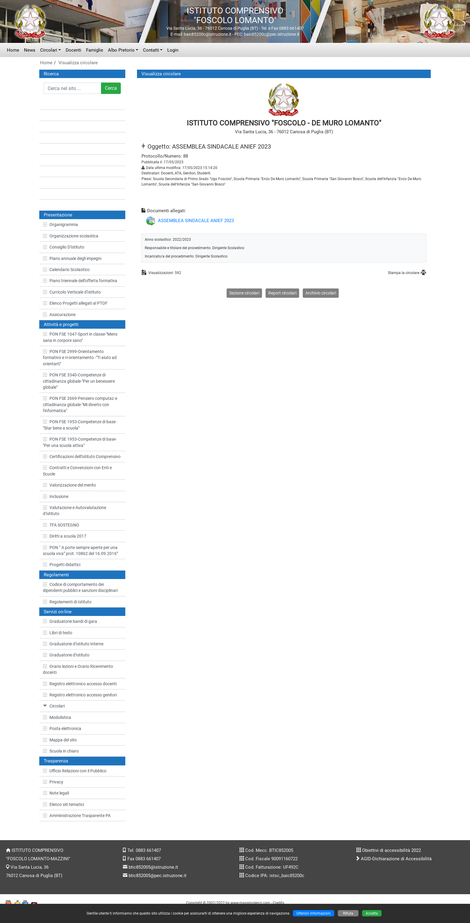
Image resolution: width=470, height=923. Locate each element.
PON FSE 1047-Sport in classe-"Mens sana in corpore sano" (80, 337)
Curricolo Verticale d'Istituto (72, 292)
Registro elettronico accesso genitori (80, 694)
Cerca (111, 88)
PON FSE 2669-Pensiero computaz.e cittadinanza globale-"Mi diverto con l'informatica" (80, 404)
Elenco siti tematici (63, 804)
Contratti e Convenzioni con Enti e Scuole (77, 470)
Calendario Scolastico (66, 269)
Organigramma (60, 224)
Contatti (151, 50)
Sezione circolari (244, 293)
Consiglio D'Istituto (63, 247)
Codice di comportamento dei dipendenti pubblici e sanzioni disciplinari (80, 587)
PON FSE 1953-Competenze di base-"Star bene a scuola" (80, 424)
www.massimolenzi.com (250, 902)
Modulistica (57, 717)
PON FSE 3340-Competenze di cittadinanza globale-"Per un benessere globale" (79, 381)
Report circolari (282, 293)
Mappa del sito (60, 739)
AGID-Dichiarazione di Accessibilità (396, 858)
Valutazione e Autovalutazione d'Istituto (74, 510)
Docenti (73, 50)
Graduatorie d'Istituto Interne (73, 643)
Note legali (56, 793)
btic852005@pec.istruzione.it (157, 875)
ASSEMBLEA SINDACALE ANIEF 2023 (196, 220)
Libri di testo (57, 632)
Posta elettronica (62, 728)
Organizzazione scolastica (70, 236)
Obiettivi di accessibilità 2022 (391, 850)
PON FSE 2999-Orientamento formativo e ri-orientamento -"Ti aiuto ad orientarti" (80, 357)
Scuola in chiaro (61, 751)
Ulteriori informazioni (313, 913)
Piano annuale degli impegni (72, 258)
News (29, 50)
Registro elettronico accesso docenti (80, 683)
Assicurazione (59, 314)
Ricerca (51, 74)
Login (172, 50)
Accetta (372, 913)
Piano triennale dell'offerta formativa (80, 280)
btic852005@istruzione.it (153, 867)
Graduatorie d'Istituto (66, 655)
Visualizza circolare (78, 62)
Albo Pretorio (121, 50)
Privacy (53, 782)
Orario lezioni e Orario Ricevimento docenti (78, 669)
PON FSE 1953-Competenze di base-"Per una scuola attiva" (80, 442)
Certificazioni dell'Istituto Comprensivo (81, 456)
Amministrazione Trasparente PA (77, 815)
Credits (278, 902)
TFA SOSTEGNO (61, 525)
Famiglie (94, 50)
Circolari (48, 50)
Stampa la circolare (403, 272)
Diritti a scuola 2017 (64, 536)
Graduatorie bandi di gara (70, 621)
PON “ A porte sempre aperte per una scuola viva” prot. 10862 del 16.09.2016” (80, 550)
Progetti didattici (61, 564)
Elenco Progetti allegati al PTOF (75, 303)
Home (13, 50)
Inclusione (55, 496)
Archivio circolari (320, 293)
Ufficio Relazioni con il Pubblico (74, 770)
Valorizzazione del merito (69, 485)
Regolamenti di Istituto (67, 601)
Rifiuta (348, 913)
